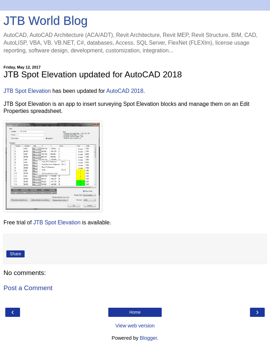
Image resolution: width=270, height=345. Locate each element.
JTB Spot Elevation (27, 91)
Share (15, 253)
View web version (135, 325)
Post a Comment (28, 288)
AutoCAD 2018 (124, 91)
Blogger (148, 338)
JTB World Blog (46, 20)
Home (135, 312)
